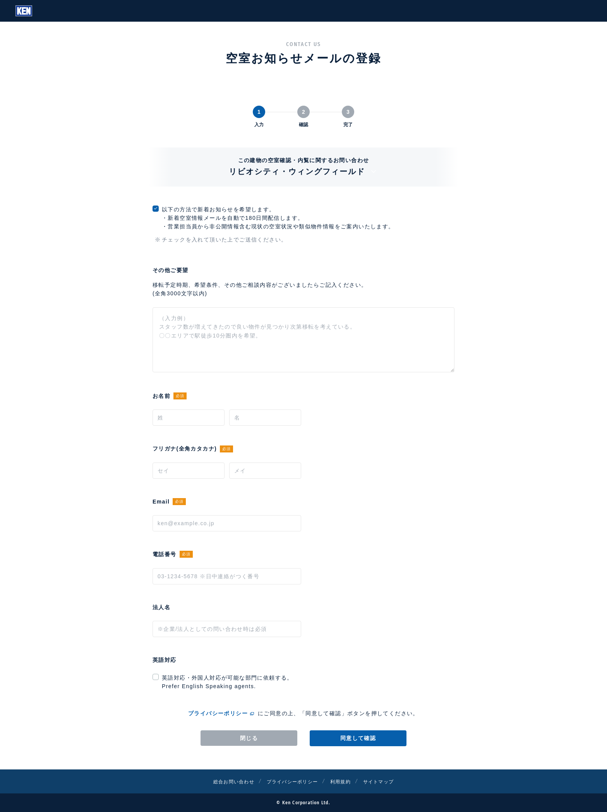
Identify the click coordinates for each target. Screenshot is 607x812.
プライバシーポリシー (218, 713)
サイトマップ (387, 781)
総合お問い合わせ (225, 781)
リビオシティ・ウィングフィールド (304, 171)
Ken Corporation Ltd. (23, 10)
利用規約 (345, 781)
